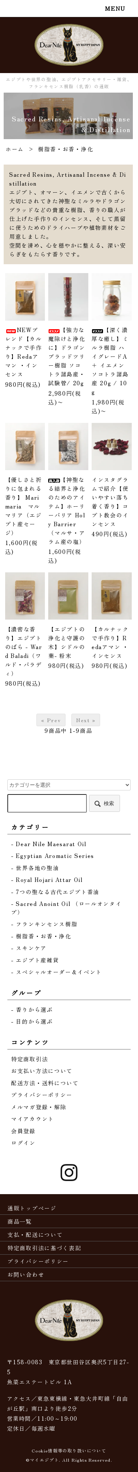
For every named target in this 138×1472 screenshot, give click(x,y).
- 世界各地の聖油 (35, 868)
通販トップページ (32, 1208)
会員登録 (23, 1131)
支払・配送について (35, 1234)
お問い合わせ (25, 1274)
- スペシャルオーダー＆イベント (56, 972)
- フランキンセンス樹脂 (44, 924)
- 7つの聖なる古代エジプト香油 (55, 892)
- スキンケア (29, 948)
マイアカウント (32, 1119)
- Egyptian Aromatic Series (52, 855)
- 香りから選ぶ (32, 1009)
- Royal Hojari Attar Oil (47, 879)
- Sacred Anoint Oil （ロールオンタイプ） (66, 908)
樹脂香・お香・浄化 (65, 149)
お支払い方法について (41, 1071)
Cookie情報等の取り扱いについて (69, 1450)
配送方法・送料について (45, 1083)
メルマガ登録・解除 (38, 1107)
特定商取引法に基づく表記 (44, 1248)
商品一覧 (19, 1221)
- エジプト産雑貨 (35, 960)
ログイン (23, 1143)
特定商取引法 (29, 1059)
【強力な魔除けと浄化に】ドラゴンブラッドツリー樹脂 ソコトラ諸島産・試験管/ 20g (66, 356)
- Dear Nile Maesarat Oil (48, 844)
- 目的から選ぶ (32, 1021)
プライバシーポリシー (41, 1095)
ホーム (15, 149)
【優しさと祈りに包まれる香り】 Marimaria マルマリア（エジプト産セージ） (23, 506)
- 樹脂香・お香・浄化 (41, 936)
